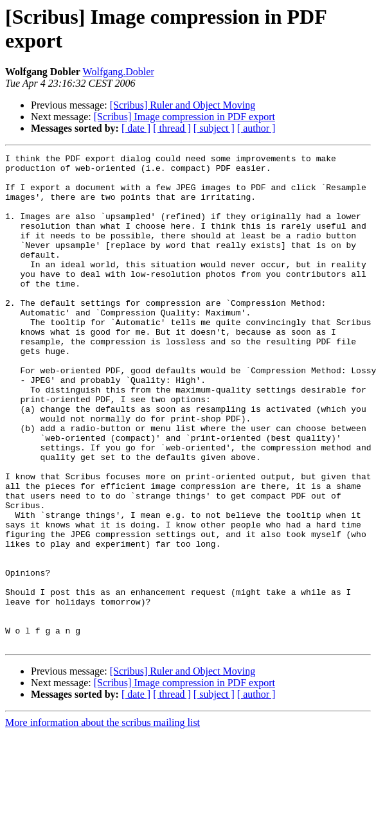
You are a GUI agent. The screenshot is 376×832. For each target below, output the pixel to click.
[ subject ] (214, 128)
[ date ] (135, 128)
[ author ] (256, 128)
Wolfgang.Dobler (118, 71)
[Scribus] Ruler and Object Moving (183, 105)
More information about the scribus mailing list (102, 820)
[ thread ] (172, 128)
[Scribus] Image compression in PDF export (184, 116)
